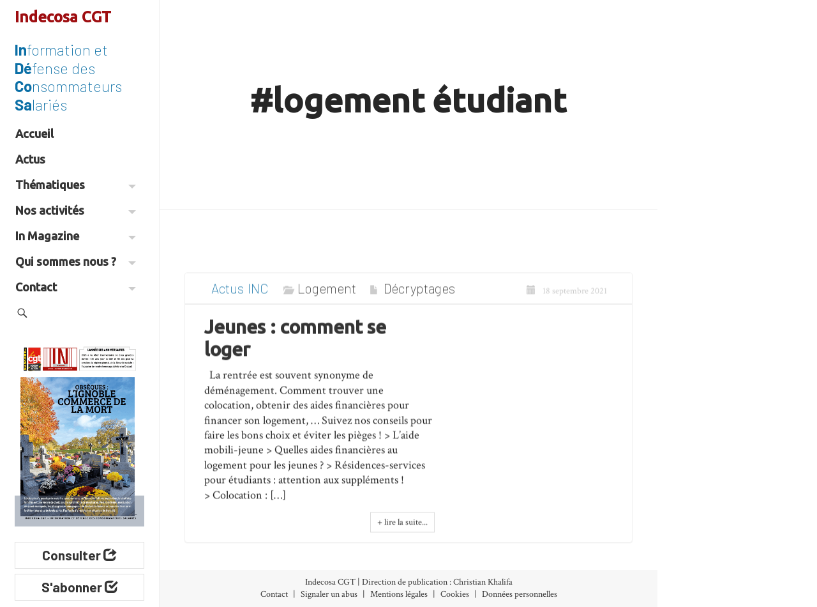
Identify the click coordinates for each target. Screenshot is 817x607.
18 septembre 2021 (567, 299)
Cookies (454, 594)
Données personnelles (519, 594)
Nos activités (75, 210)
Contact (75, 286)
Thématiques (75, 184)
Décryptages (419, 297)
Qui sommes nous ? (75, 261)
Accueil (34, 133)
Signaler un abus (329, 594)
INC (258, 297)
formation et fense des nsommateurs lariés (68, 76)
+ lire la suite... (402, 531)
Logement (326, 297)
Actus (30, 159)
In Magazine (75, 235)
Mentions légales (399, 594)
